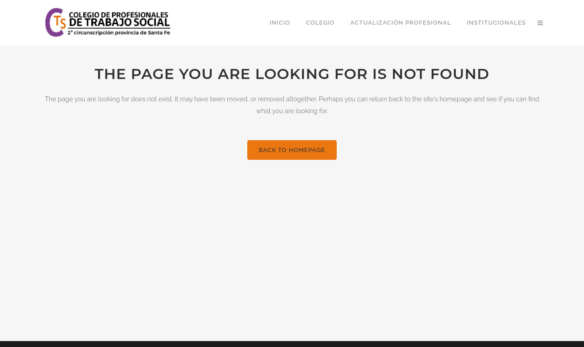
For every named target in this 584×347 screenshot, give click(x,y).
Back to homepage (292, 150)
